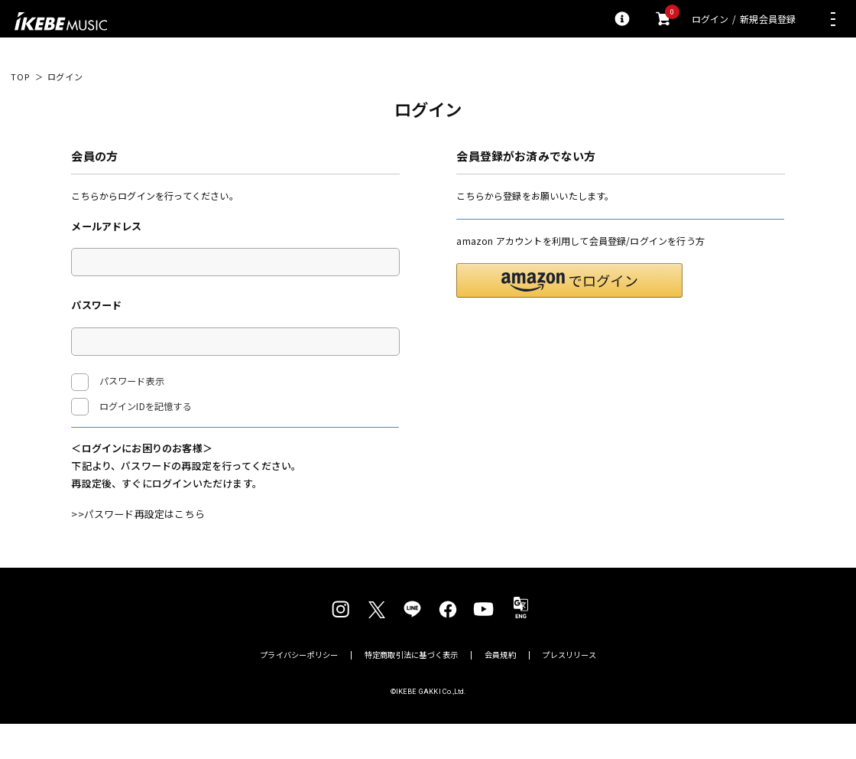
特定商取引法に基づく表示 (411, 691)
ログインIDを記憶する (145, 405)
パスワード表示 (117, 381)
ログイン (710, 19)
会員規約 (500, 691)
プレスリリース (568, 691)
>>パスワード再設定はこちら (138, 549)
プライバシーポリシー (299, 691)
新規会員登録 (768, 19)
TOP (20, 77)
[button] (569, 316)
